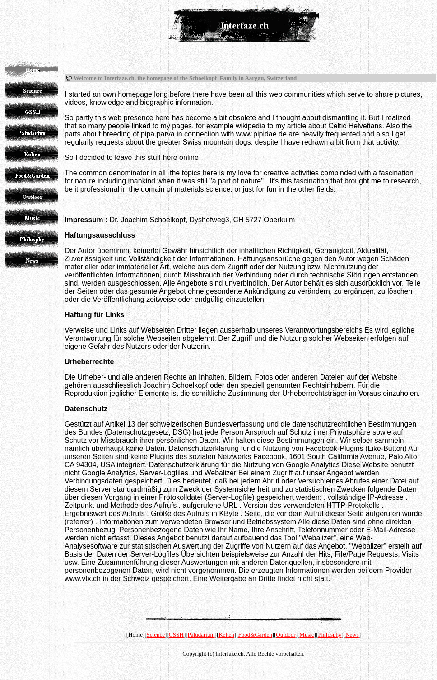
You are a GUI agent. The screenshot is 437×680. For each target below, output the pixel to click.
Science (156, 634)
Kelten (226, 634)
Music (306, 634)
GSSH (176, 634)
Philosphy (330, 634)
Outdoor (285, 634)
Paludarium (201, 634)
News (352, 634)
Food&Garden (255, 634)
